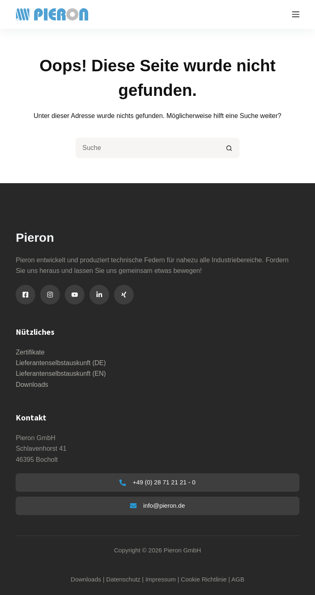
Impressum (160, 579)
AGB (237, 579)
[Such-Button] (229, 148)
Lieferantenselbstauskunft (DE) (61, 362)
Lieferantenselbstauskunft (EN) (61, 373)
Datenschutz (123, 579)
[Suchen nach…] (147, 148)
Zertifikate (30, 352)
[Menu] (295, 14)
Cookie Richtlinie (204, 579)
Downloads (32, 384)
